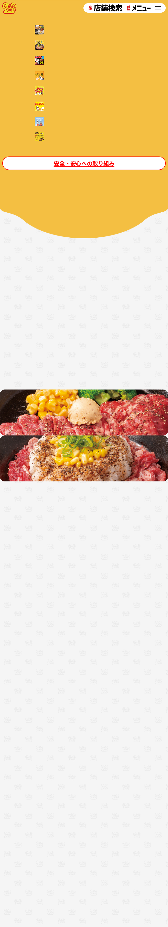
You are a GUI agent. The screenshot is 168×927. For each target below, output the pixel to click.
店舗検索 (105, 7)
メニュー (139, 7)
